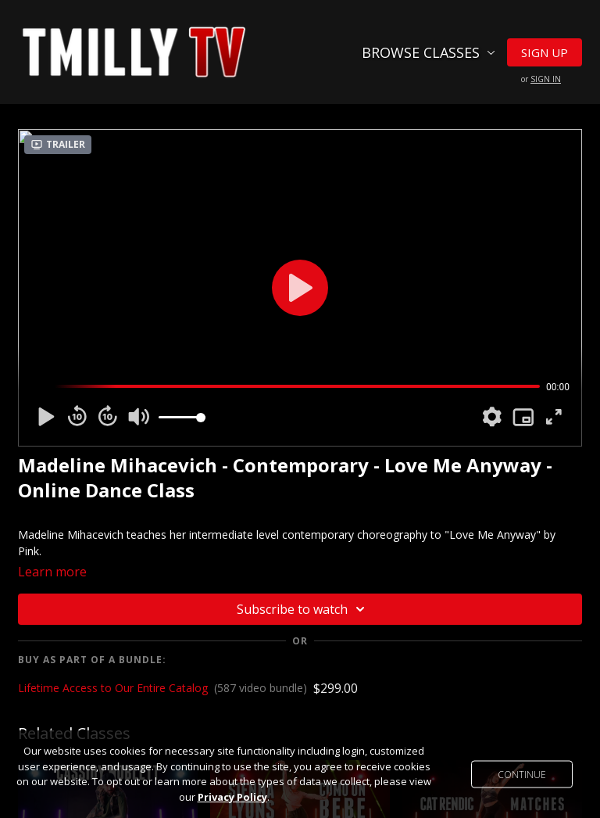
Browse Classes (428, 52)
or (541, 79)
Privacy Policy (232, 797)
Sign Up (544, 52)
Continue (522, 774)
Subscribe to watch (303, 609)
